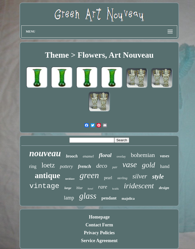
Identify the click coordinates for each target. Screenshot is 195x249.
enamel (88, 156)
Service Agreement (99, 240)
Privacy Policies (99, 232)
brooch (72, 156)
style (158, 176)
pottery (66, 166)
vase (129, 164)
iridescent (139, 185)
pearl (108, 178)
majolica (128, 198)
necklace (70, 178)
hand (165, 166)
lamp (69, 197)
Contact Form (99, 224)
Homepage (99, 217)
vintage (44, 186)
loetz (48, 165)
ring (32, 166)
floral (105, 155)
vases (164, 155)
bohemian (143, 155)
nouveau (45, 153)
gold (148, 165)
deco (101, 166)
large (67, 188)
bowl (90, 188)
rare (102, 187)
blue (79, 188)
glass (87, 195)
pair (114, 167)
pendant (109, 198)
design (164, 188)
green (89, 175)
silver (139, 176)
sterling (122, 178)
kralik (115, 188)
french (84, 166)
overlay (121, 156)
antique (47, 175)
